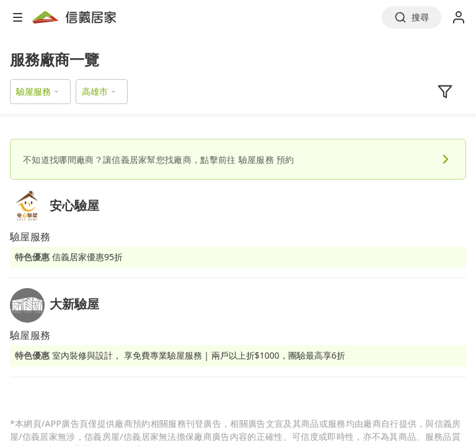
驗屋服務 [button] (33, 91)
